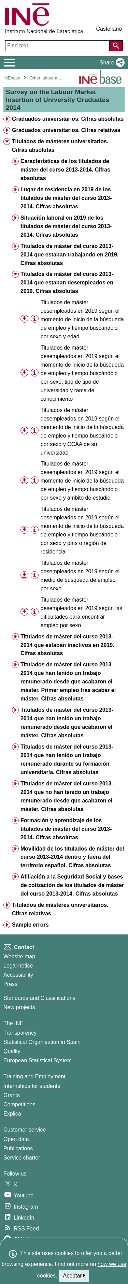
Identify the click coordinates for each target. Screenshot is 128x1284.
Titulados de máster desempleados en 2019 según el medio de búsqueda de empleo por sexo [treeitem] (80, 575)
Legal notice (18, 966)
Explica (12, 1114)
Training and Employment (34, 1076)
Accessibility (18, 975)
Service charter (21, 1158)
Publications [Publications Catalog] (18, 1148)
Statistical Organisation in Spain (42, 1042)
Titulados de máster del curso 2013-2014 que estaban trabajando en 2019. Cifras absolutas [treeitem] (69, 254)
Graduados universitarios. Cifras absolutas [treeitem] (68, 119)
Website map (19, 956)
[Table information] (34, 319)
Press (10, 984)
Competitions (19, 1104)
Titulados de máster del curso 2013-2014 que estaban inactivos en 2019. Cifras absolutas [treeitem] (67, 645)
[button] (111, 63)
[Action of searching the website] (116, 45)
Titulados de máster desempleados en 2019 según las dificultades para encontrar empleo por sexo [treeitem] (81, 612)
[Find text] (58, 45)
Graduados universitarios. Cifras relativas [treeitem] (66, 130)
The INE (13, 1023)
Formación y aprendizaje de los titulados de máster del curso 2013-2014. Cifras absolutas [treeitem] (66, 828)
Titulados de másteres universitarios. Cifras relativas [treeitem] (60, 909)
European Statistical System (37, 1060)
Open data (16, 1139)
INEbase (11, 77)
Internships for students (31, 1086)
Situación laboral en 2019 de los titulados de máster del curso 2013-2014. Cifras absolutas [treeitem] (66, 226)
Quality (11, 1051)
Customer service (24, 1130)
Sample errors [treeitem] (30, 925)
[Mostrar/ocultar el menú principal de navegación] (9, 63)
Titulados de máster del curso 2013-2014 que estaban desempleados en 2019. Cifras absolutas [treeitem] (66, 282)
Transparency (20, 1033)
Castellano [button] (109, 29)
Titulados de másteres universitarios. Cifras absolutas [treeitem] (60, 145)
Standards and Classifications (39, 998)
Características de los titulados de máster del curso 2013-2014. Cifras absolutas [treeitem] (65, 169)
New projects (19, 1007)
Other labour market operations (59, 77)
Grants (11, 1095)
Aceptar (74, 1275)
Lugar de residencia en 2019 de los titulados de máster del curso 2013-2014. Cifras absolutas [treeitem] (66, 198)
